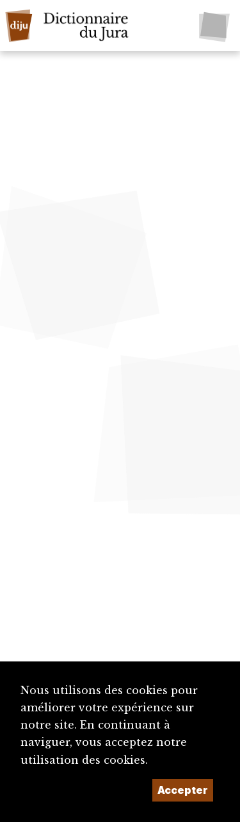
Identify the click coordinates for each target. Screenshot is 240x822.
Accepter (182, 790)
